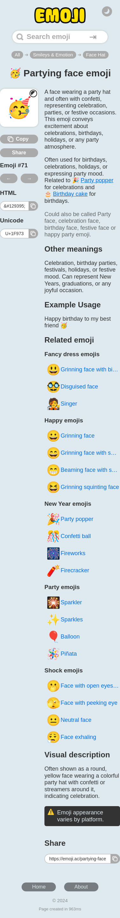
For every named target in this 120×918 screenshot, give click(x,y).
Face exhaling (71, 737)
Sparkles (64, 619)
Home (39, 886)
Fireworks (65, 553)
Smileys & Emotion (53, 54)
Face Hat (95, 54)
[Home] (60, 15)
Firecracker (67, 570)
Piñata (61, 654)
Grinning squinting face (82, 487)
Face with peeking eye (81, 703)
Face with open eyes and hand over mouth (83, 686)
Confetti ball (68, 536)
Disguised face (72, 387)
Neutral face (68, 720)
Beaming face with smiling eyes (83, 470)
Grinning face (70, 436)
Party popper (69, 519)
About (81, 886)
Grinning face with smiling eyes (83, 453)
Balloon (63, 637)
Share (19, 152)
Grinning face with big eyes (83, 369)
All (17, 54)
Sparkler (64, 602)
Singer (61, 404)
